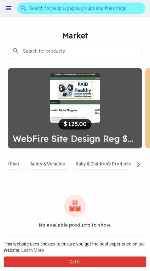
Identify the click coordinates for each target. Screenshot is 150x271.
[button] (81, 8)
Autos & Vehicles (47, 163)
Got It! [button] (75, 261)
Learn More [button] (32, 250)
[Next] (138, 164)
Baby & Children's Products (103, 163)
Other (14, 163)
